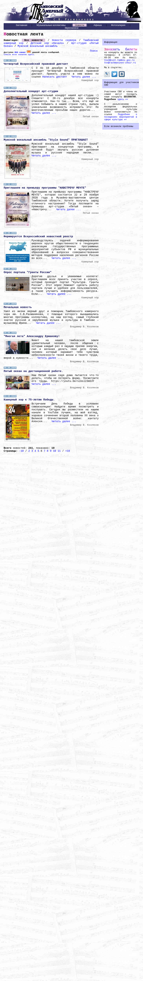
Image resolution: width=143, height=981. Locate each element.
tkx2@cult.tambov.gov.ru (119, 60)
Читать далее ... (84, 76)
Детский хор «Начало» (47, 43)
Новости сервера (64, 40)
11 (59, 451)
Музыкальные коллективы (51, 25)
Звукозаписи (71, 27)
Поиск (94, 50)
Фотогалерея (118, 25)
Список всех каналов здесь (19, 54)
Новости (79, 25)
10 (54, 451)
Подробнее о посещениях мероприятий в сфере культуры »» (120, 117)
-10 (21, 451)
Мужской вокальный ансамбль (38, 46)
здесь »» (122, 99)
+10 (67, 451)
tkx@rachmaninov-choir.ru (120, 63)
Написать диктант (54, 76)
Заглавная (21, 25)
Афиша (98, 25)
